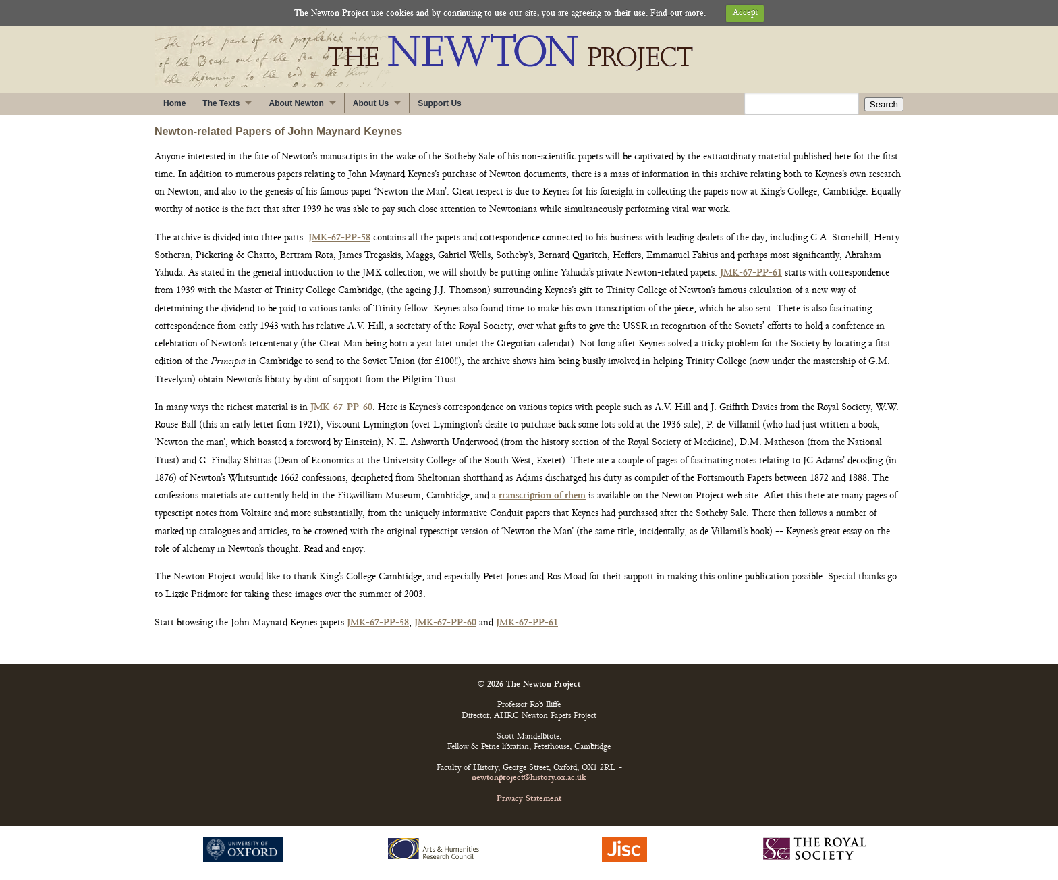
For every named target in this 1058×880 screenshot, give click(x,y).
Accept (745, 13)
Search (884, 104)
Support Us (440, 103)
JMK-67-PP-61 (751, 273)
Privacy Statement (529, 799)
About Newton (296, 103)
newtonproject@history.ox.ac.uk (529, 778)
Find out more (677, 13)
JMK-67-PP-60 (341, 408)
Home (174, 103)
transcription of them (542, 496)
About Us (371, 103)
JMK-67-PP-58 (339, 238)
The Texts (221, 103)
